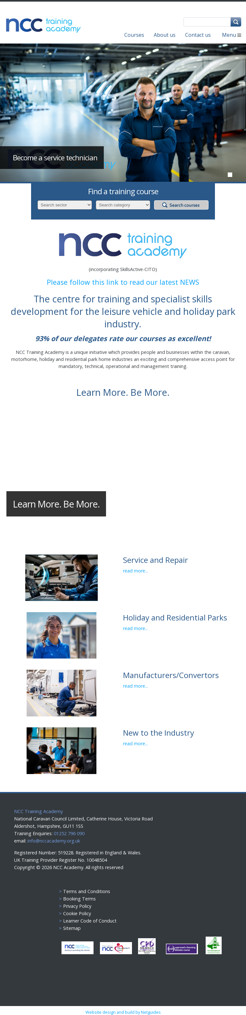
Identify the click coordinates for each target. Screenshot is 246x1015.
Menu (231, 34)
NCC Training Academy (38, 811)
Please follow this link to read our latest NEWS (123, 282)
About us (165, 34)
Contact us (198, 34)
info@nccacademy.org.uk (54, 841)
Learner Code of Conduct (90, 921)
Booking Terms (79, 899)
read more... (135, 571)
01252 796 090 (69, 833)
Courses (134, 34)
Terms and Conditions (86, 891)
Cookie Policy (77, 913)
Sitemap (72, 928)
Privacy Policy (77, 906)
